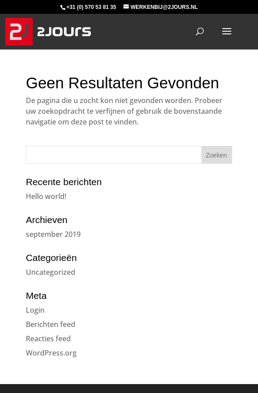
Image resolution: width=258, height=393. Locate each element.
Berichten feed (50, 324)
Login (35, 310)
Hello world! (46, 196)
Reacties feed (48, 338)
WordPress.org (51, 353)
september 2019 (53, 234)
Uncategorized (50, 272)
